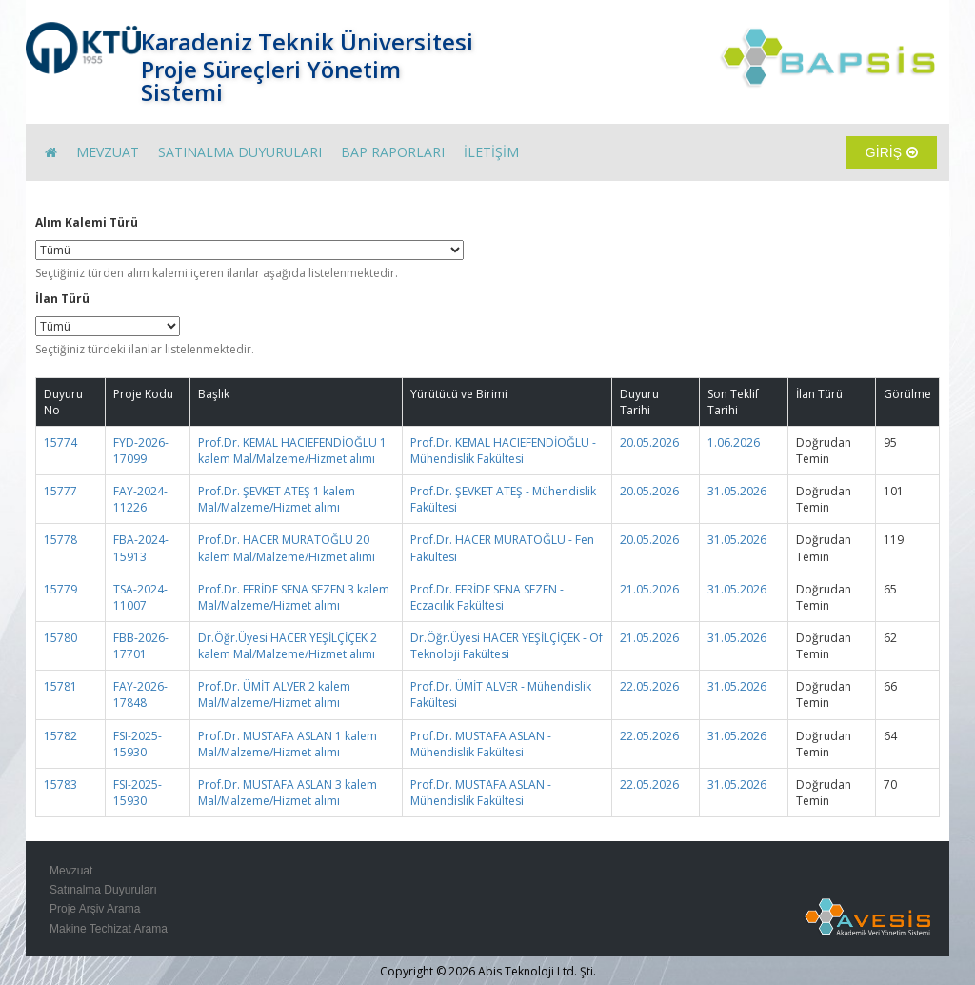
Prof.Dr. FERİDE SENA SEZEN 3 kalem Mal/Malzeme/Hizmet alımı (293, 597)
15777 (60, 491)
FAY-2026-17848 (140, 694)
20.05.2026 (649, 442)
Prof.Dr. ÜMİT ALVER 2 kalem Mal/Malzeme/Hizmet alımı (274, 694)
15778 (60, 540)
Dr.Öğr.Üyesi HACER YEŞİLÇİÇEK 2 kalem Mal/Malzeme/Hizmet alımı (287, 646)
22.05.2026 (649, 686)
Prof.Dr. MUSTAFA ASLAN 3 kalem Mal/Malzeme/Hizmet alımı (287, 792)
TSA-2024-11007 (140, 597)
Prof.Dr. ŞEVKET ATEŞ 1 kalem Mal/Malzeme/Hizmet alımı (276, 499)
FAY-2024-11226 (140, 499)
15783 (60, 784)
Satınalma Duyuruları (103, 889)
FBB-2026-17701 (141, 646)
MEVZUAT (107, 152)
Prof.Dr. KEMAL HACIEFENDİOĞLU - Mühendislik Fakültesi (503, 450)
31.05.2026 (736, 491)
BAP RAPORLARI (393, 152)
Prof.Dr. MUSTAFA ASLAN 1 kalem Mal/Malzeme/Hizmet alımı (287, 744)
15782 (60, 736)
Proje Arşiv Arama (95, 908)
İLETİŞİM (491, 152)
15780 (60, 638)
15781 (60, 686)
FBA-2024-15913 (141, 548)
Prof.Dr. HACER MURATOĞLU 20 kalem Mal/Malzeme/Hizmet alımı (286, 548)
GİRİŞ (892, 152)
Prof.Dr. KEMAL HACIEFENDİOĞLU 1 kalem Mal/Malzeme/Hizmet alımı (292, 450)
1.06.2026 (733, 442)
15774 (60, 442)
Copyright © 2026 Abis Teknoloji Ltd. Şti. (488, 971)
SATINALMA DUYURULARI (240, 152)
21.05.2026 (649, 589)
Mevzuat (71, 870)
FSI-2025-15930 (137, 744)
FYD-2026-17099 (141, 450)
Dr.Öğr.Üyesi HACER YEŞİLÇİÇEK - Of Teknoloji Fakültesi (506, 646)
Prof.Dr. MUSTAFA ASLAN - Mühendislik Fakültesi (480, 744)
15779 (60, 589)
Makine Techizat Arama (109, 928)
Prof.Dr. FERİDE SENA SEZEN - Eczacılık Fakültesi (487, 597)
